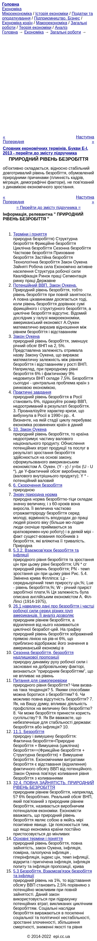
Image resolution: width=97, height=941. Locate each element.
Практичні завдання (32, 392)
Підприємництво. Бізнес (57, 18)
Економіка (11, 9)
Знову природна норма (35, 494)
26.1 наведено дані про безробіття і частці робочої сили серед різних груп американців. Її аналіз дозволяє (53, 611)
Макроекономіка (51, 23)
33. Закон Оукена (30, 429)
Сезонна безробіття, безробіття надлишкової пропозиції (43, 654)
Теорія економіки (35, 27)
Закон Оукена (26, 336)
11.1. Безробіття (28, 731)
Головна (10, 32)
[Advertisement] (48, 83)
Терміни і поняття (30, 234)
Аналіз (61, 27)
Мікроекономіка (17, 13)
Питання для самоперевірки (40, 680)
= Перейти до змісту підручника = (48, 207)
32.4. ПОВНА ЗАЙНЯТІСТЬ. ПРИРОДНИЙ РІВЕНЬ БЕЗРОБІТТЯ (53, 785)
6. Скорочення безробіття (37, 485)
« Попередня (13, 139)
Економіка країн (17, 23)
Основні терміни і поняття (38, 838)
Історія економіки (51, 13)
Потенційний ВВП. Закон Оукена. (45, 285)
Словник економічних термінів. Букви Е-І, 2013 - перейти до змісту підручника (45, 150)
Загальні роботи (65, 32)
